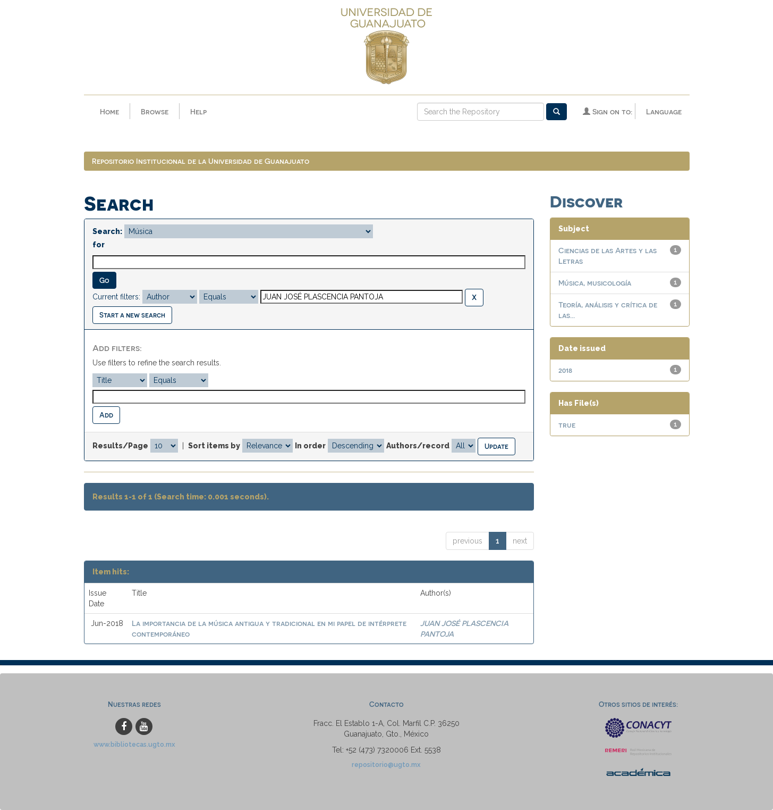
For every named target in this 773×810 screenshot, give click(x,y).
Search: (107, 231)
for (98, 244)
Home (109, 111)
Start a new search (132, 315)
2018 (565, 369)
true (566, 424)
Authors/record (417, 445)
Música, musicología (594, 282)
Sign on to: (607, 111)
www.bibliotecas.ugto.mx (134, 744)
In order (310, 445)
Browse (154, 111)
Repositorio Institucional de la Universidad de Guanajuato (200, 160)
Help (198, 111)
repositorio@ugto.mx (386, 765)
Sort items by (214, 445)
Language (664, 111)
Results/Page (120, 445)
